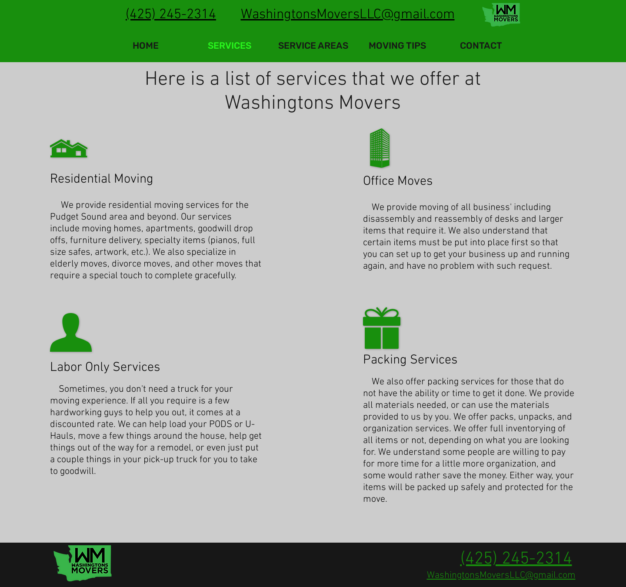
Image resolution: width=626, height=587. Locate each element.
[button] (313, 46)
